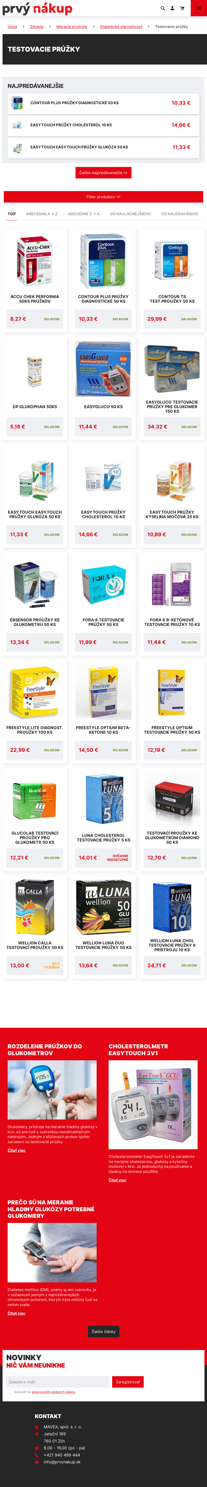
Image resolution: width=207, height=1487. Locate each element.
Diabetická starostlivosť (121, 26)
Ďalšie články (103, 1331)
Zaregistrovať (128, 1381)
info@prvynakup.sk (62, 1461)
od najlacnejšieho (130, 213)
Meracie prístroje (71, 26)
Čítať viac (16, 1150)
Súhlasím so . (45, 1392)
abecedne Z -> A (84, 213)
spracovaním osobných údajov (53, 1392)
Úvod (12, 26)
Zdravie (36, 26)
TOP (12, 213)
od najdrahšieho (179, 213)
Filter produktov (103, 196)
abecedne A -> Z (42, 213)
